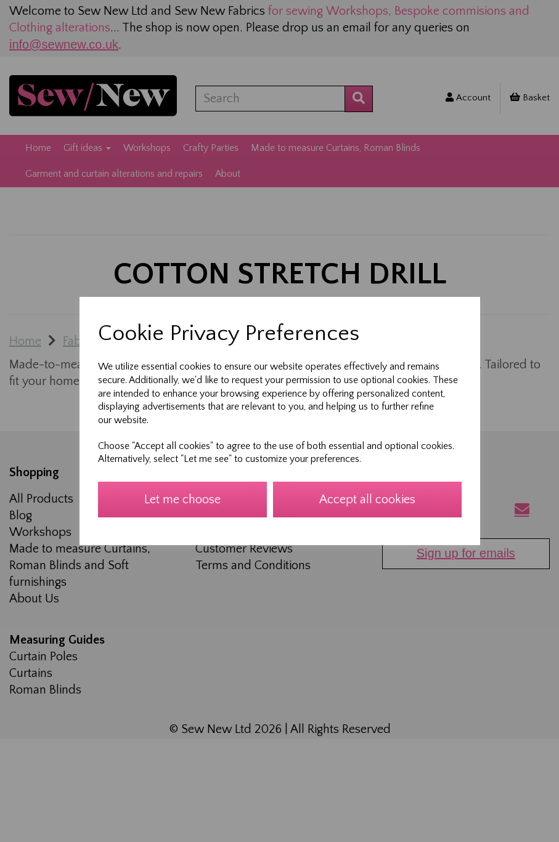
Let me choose (182, 499)
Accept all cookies (367, 499)
